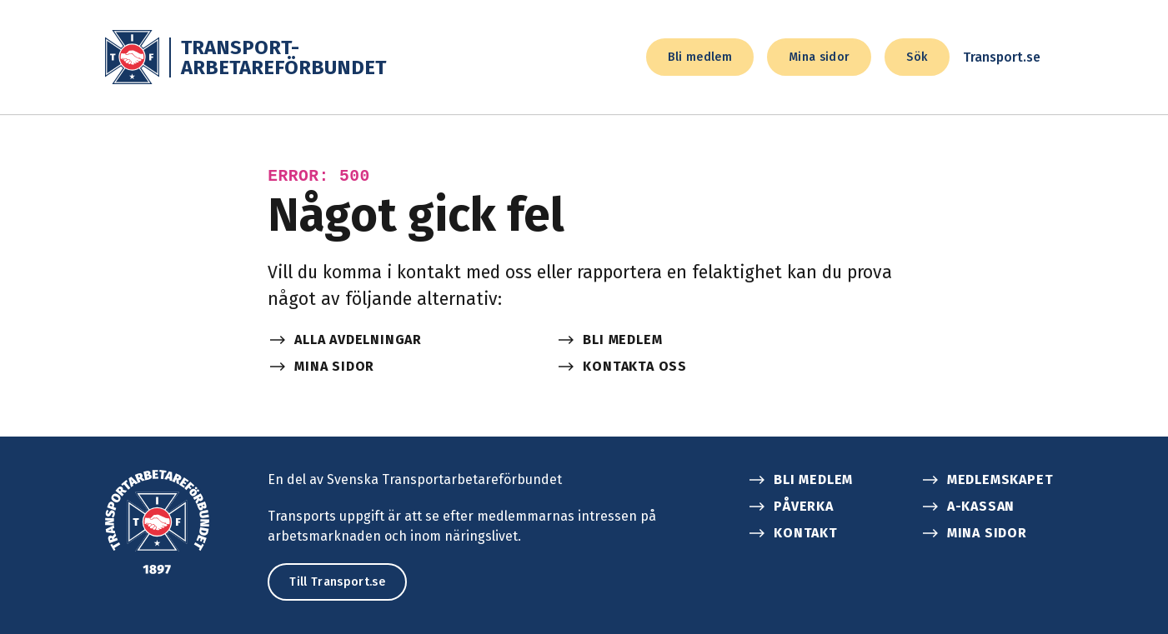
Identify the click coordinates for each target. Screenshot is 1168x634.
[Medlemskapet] (997, 480)
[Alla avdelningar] (402, 340)
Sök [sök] (916, 57)
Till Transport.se (337, 582)
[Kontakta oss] (690, 367)
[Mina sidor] (402, 367)
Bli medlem (700, 57)
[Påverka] (823, 507)
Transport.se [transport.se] (1013, 57)
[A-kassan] (997, 507)
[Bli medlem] (690, 340)
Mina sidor (819, 57)
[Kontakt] (823, 533)
